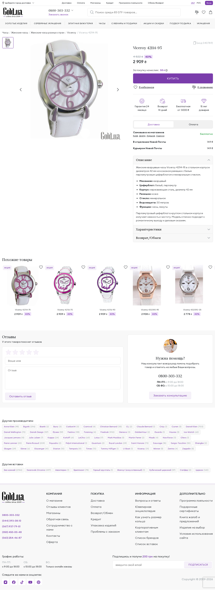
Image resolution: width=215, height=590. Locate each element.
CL (129, 426)
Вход (209, 3)
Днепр (142, 135)
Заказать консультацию (170, 395)
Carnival (89, 426)
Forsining (90, 432)
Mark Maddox (116, 437)
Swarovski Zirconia (39, 470)
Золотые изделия (16, 23)
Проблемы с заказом (105, 531)
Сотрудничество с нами (59, 527)
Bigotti (29, 426)
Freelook (107, 432)
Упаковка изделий (103, 525)
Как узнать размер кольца (148, 519)
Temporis (75, 448)
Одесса (160, 135)
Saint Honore (140, 443)
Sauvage (159, 443)
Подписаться (198, 564)
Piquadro (55, 443)
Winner (158, 448)
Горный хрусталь (103, 470)
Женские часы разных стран (47, 32)
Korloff (68, 437)
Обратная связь (57, 519)
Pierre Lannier (13, 443)
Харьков (151, 135)
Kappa (53, 437)
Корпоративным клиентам (146, 529)
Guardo (159, 432)
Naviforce (169, 437)
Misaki (153, 437)
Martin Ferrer (136, 437)
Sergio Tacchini (181, 443)
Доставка (154, 124)
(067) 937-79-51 (11, 526)
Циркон (202, 470)
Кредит (109, 3)
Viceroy (71, 32)
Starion (58, 448)
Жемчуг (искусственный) (131, 470)
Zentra (173, 448)
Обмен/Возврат (156, 3)
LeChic (84, 437)
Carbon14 (72, 426)
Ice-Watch (191, 432)
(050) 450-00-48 (12, 532)
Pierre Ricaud (35, 443)
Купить (173, 78)
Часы (5, 32)
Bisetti (44, 426)
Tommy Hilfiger (110, 448)
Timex (91, 448)
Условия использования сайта (196, 535)
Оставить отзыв (20, 396)
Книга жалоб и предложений (190, 519)
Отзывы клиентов (58, 506)
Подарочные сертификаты (189, 509)
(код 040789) (205, 42)
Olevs (185, 437)
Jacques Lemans (14, 437)
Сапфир (185, 470)
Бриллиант (81, 470)
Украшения (203, 23)
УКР (193, 3)
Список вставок (146, 544)
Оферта (52, 542)
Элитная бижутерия (80, 23)
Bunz (57, 426)
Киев (135, 135)
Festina (74, 432)
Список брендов (147, 537)
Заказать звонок (58, 14)
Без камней (13, 470)
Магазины (95, 3)
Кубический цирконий (162, 470)
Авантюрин (62, 470)
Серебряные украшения (47, 23)
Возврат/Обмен (102, 513)
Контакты (53, 535)
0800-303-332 (170, 376)
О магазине (54, 500)
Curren (176, 426)
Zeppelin (188, 448)
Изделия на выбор (192, 527)
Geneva (124, 432)
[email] (149, 565)
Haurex (174, 432)
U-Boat (128, 448)
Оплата (193, 124)
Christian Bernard (111, 426)
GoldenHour (142, 432)
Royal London (118, 443)
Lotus (98, 437)
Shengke (201, 443)
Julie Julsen (36, 437)
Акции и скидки (154, 23)
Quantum (98, 443)
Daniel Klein (194, 426)
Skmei (25, 448)
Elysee (58, 432)
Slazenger (41, 448)
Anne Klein (11, 426)
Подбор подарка (180, 23)
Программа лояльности (130, 3)
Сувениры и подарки (124, 23)
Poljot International (76, 443)
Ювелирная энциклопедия (145, 509)
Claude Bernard (146, 426)
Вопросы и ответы (148, 500)
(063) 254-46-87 (12, 537)
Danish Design (39, 432)
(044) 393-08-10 (11, 520)
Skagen (10, 448)
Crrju (163, 426)
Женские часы (19, 32)
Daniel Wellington (14, 432)
